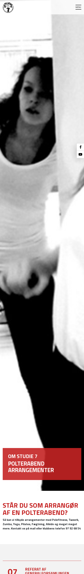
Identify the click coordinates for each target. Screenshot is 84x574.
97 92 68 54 (73, 528)
